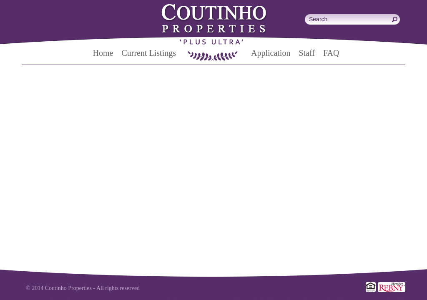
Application (270, 53)
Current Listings (148, 53)
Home (103, 53)
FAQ (331, 53)
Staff (307, 53)
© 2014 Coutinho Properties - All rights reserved (83, 288)
